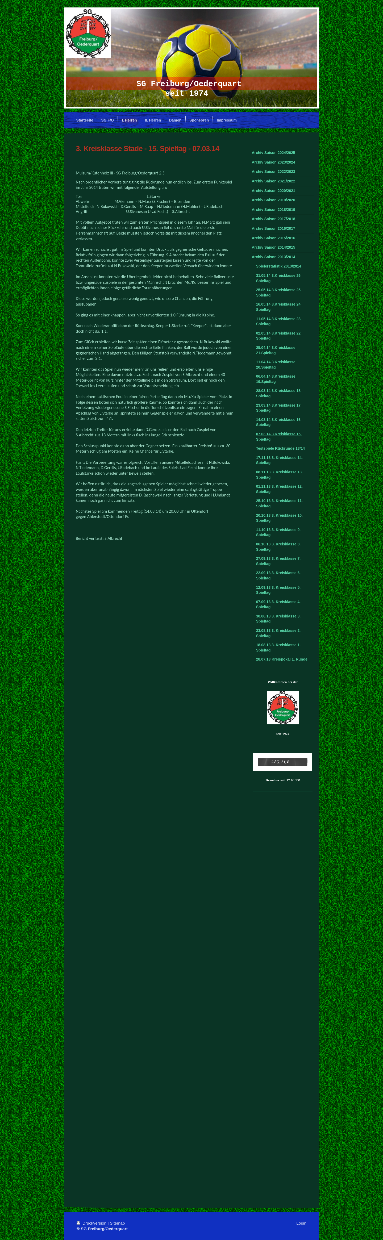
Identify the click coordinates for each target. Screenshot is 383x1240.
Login (301, 1223)
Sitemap (117, 1223)
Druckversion (92, 1223)
